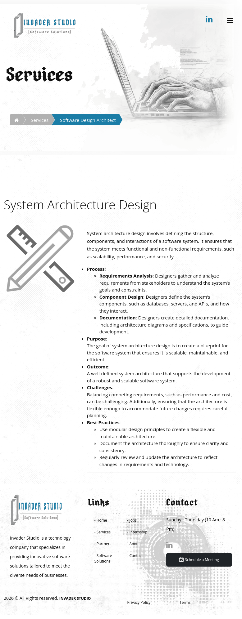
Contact (136, 555)
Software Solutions (103, 558)
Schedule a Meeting (199, 559)
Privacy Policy (139, 602)
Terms (185, 602)
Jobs (133, 520)
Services (39, 120)
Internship (138, 532)
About (134, 543)
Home (102, 520)
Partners (104, 543)
